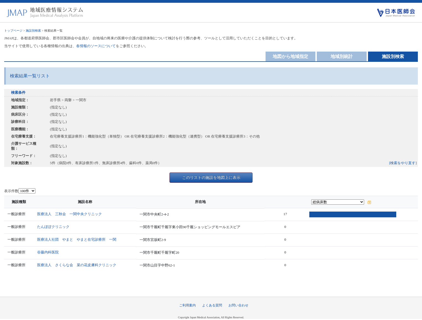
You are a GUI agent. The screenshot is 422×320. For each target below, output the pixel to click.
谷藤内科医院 (49, 252)
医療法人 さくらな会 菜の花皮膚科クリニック (77, 265)
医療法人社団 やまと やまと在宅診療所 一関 (77, 239)
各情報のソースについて (96, 46)
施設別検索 (33, 30)
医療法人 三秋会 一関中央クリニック (70, 214)
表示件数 (11, 191)
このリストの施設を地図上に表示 (211, 177)
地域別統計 (342, 56)
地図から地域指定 (290, 56)
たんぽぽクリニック (54, 227)
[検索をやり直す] (403, 163)
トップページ (13, 30)
